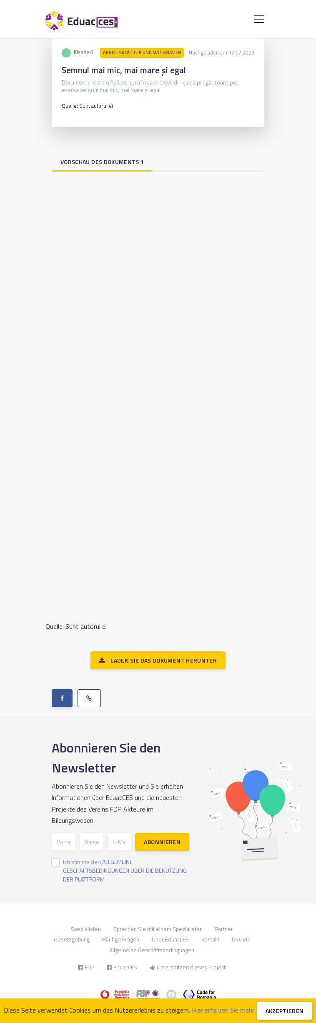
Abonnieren (162, 841)
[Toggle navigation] (259, 19)
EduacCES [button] (122, 967)
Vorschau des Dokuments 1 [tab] (102, 161)
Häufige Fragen (120, 939)
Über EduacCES (170, 939)
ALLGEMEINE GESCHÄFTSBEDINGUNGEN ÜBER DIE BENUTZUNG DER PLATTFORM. (125, 870)
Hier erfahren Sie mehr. (223, 1010)
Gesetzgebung (72, 939)
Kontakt (210, 939)
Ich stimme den (125, 870)
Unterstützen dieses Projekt (188, 967)
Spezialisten (86, 929)
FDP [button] (86, 967)
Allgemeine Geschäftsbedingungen (151, 950)
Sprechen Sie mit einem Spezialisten (158, 929)
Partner (224, 929)
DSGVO (241, 939)
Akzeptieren (285, 1010)
